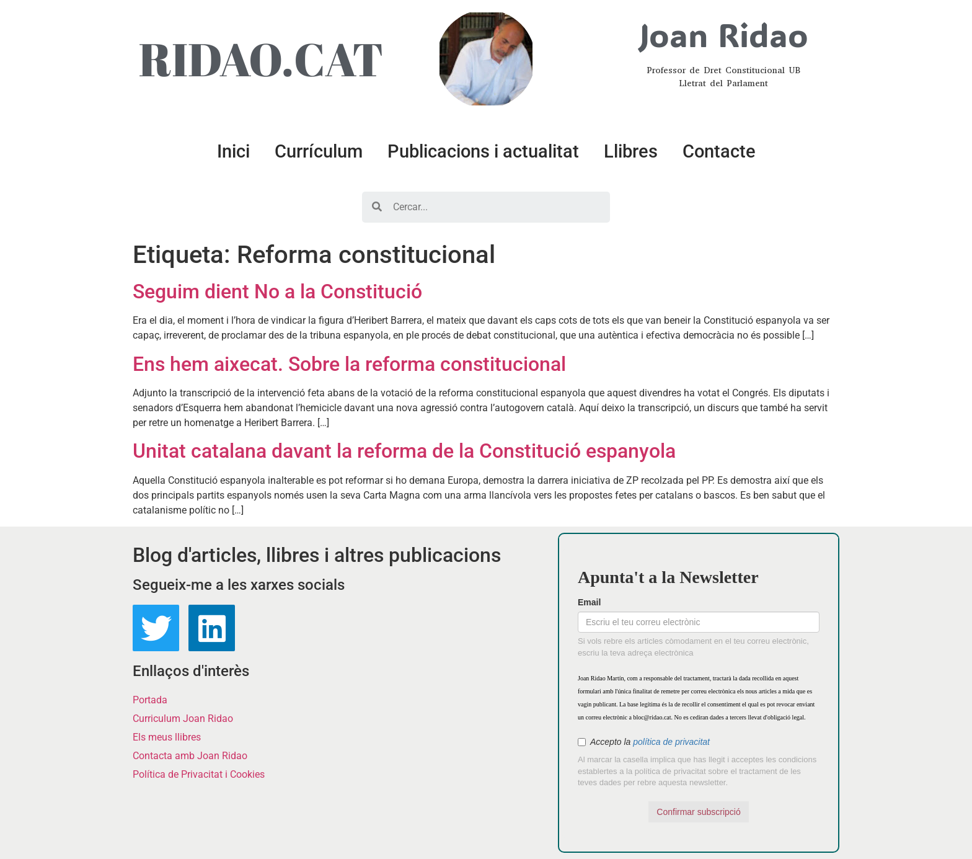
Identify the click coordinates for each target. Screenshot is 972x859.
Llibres (631, 151)
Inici (233, 151)
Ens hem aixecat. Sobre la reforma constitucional (349, 364)
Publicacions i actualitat (483, 151)
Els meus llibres (167, 737)
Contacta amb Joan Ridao (190, 756)
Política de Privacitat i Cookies (199, 774)
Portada (150, 700)
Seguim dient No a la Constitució (277, 291)
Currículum (319, 151)
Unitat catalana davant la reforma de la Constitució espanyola (404, 451)
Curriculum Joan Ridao (183, 718)
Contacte (719, 151)
